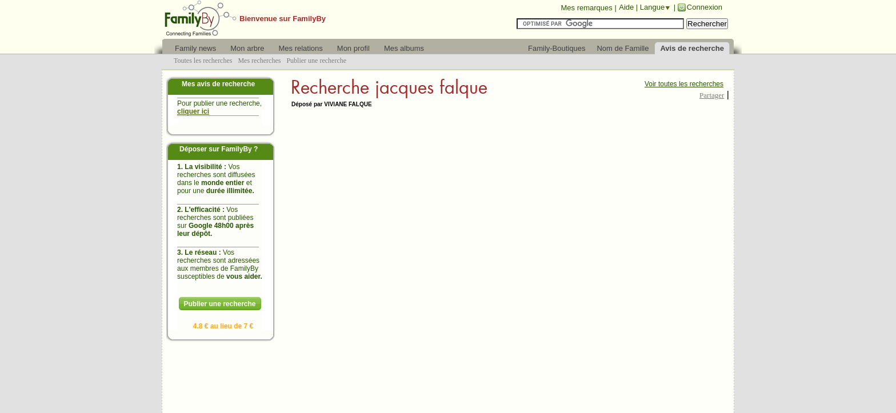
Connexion (704, 7)
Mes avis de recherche (218, 84)
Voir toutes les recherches (684, 84)
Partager (711, 95)
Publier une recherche (219, 304)
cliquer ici (193, 111)
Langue (652, 7)
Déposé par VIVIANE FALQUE (331, 104)
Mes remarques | (588, 7)
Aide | (629, 7)
